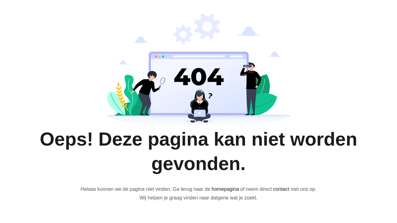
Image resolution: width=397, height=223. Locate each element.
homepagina (225, 189)
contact (281, 189)
